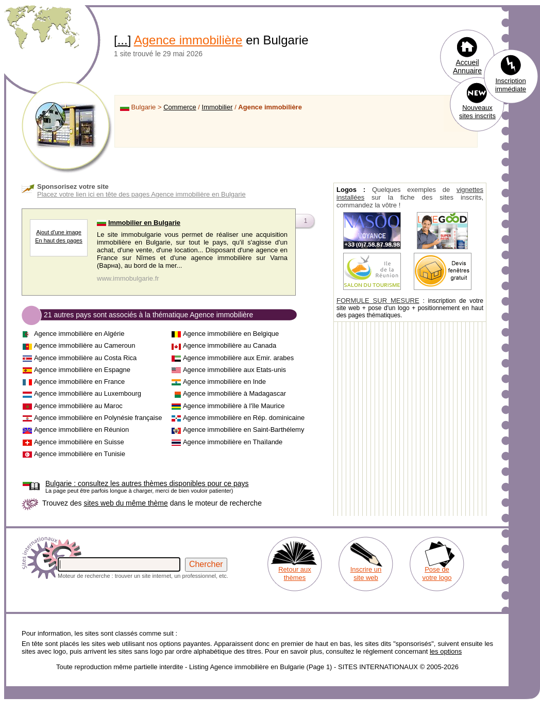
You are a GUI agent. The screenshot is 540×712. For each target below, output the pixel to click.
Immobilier (217, 107)
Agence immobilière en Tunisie (79, 454)
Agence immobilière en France (79, 381)
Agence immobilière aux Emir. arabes (238, 358)
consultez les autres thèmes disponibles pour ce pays (147, 483)
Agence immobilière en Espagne (82, 370)
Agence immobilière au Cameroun (85, 345)
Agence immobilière (188, 40)
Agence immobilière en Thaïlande (232, 442)
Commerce (179, 107)
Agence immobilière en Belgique (231, 333)
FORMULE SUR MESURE (377, 300)
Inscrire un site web (366, 573)
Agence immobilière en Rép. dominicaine (244, 418)
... (122, 40)
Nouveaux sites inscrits (477, 112)
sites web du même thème (125, 503)
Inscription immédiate (510, 85)
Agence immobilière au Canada (229, 345)
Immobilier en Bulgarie (144, 222)
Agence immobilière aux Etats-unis (234, 370)
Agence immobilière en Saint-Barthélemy (244, 429)
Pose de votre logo (436, 573)
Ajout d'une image (58, 232)
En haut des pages (58, 240)
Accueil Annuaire (467, 66)
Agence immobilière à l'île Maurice (234, 406)
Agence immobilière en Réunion (81, 429)
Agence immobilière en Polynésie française (98, 418)
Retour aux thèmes (294, 573)
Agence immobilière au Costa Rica (85, 358)
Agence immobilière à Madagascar (234, 393)
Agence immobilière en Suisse (79, 442)
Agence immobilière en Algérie (79, 333)
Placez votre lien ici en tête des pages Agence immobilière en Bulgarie (141, 194)
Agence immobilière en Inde (224, 381)
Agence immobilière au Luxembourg (87, 393)
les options (446, 651)
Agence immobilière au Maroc (78, 406)
